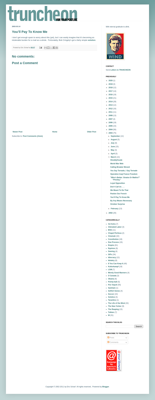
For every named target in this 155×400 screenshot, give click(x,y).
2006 (111, 122)
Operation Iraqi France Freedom (123, 174)
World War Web (116, 164)
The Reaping (113, 309)
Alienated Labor (115, 227)
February (115, 209)
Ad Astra (112, 224)
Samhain (112, 288)
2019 (111, 84)
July (113, 143)
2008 (111, 115)
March (114, 157)
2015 (111, 98)
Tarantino (112, 300)
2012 (111, 109)
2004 (111, 130)
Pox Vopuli (112, 285)
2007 (111, 119)
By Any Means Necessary (121, 201)
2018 (111, 88)
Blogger (105, 387)
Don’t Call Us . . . (117, 187)
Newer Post (17, 132)
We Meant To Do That (119, 190)
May (113, 150)
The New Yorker (114, 306)
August (114, 140)
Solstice (111, 297)
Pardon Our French (118, 194)
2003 (111, 133)
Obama (111, 279)
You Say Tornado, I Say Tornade (123, 171)
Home (54, 132)
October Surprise (117, 204)
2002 (111, 213)
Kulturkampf (113, 267)
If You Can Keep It (115, 264)
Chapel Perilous (115, 233)
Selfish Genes (114, 291)
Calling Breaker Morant (120, 167)
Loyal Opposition (117, 183)
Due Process (113, 242)
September (115, 136)
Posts (110, 338)
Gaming (111, 251)
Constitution (113, 239)
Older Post (91, 132)
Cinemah (112, 236)
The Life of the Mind (116, 303)
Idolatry (111, 260)
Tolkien (111, 312)
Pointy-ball (112, 282)
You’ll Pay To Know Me (120, 197)
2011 (111, 112)
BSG (110, 230)
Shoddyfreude (116, 160)
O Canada (112, 276)
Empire (111, 245)
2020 (111, 80)
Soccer (111, 294)
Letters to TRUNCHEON (120, 70)
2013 (111, 105)
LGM (110, 270)
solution (91, 40)
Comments (112, 342)
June (113, 147)
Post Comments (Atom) (33, 136)
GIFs (110, 254)
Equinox (111, 248)
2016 (111, 95)
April (113, 154)
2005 (111, 126)
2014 (111, 102)
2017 (111, 91)
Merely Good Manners (117, 273)
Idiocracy (112, 257)
